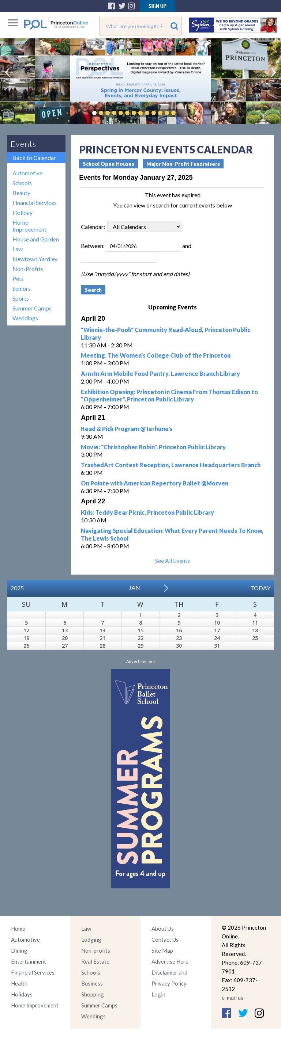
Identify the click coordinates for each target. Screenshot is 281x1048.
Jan (134, 587)
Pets (18, 278)
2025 (17, 587)
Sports (20, 298)
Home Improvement (29, 226)
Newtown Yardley (34, 258)
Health (19, 983)
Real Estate (95, 961)
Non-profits (95, 950)
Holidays (22, 994)
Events (23, 144)
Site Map (162, 950)
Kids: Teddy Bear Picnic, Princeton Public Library (147, 512)
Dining (19, 950)
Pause (184, 113)
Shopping (92, 994)
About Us (162, 928)
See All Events (172, 560)
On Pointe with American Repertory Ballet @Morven (154, 483)
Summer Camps (32, 308)
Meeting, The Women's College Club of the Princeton (156, 355)
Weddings (25, 318)
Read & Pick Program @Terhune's (127, 428)
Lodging (91, 939)
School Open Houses (108, 164)
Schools (22, 182)
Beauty (21, 192)
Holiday (22, 212)
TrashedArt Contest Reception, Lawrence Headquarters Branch (171, 464)
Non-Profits (27, 268)
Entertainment (28, 961)
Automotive (27, 172)
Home (18, 928)
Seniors (21, 288)
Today (260, 587)
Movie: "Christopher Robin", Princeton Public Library (153, 446)
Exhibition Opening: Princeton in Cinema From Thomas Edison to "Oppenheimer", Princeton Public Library (169, 395)
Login (158, 994)
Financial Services (34, 202)
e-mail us (232, 997)
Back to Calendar (34, 157)
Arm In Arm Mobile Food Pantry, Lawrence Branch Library (160, 373)
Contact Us (165, 939)
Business (92, 983)
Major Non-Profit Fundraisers (183, 164)
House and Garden (35, 239)
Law (17, 248)
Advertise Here (169, 961)
